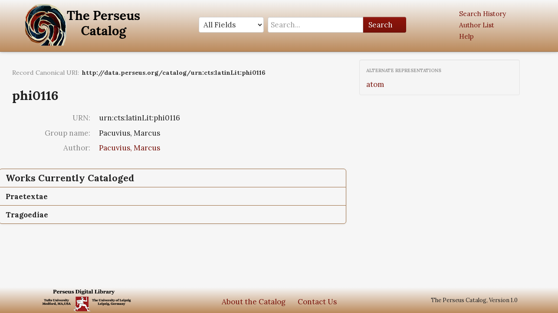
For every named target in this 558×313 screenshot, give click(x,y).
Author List (476, 25)
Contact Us (317, 301)
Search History (482, 14)
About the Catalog (254, 301)
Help (466, 36)
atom (375, 84)
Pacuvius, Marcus (129, 148)
